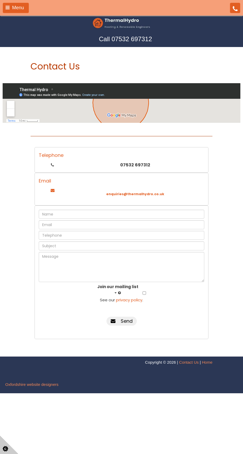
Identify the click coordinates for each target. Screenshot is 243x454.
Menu (15, 7)
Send (122, 321)
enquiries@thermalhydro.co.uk (135, 194)
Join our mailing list (117, 290)
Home (207, 362)
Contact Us (189, 362)
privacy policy (129, 300)
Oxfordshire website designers (32, 384)
